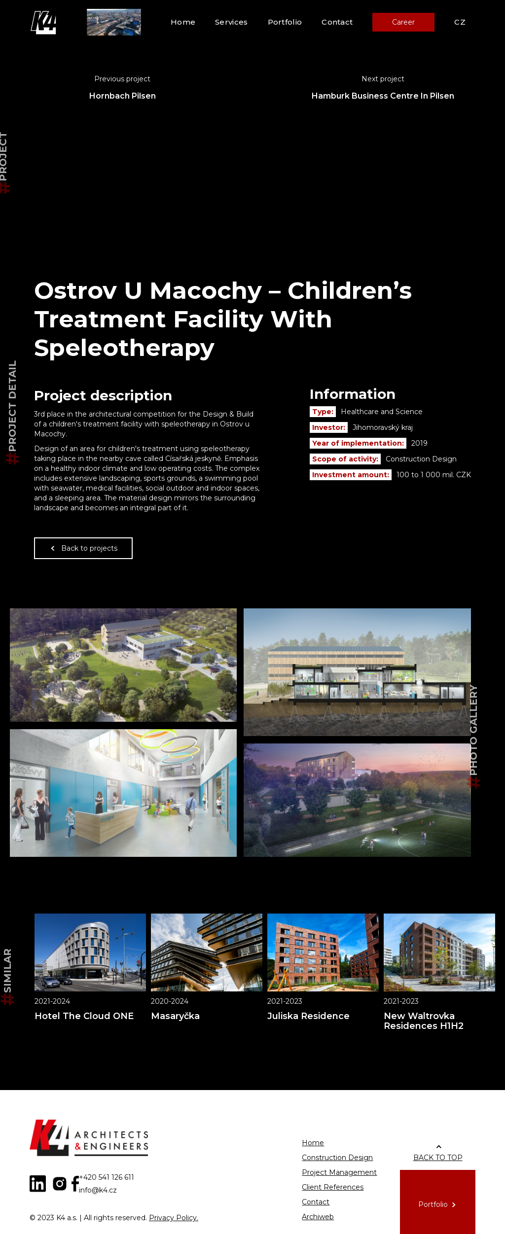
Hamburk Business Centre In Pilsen (383, 96)
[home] (44, 22)
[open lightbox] (123, 665)
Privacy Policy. (173, 1217)
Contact (337, 22)
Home (183, 22)
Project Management (339, 1172)
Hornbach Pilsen (122, 96)
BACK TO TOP (438, 1157)
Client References (332, 1187)
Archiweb (318, 1216)
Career (403, 22)
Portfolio (285, 22)
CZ (460, 22)
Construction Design (337, 1157)
